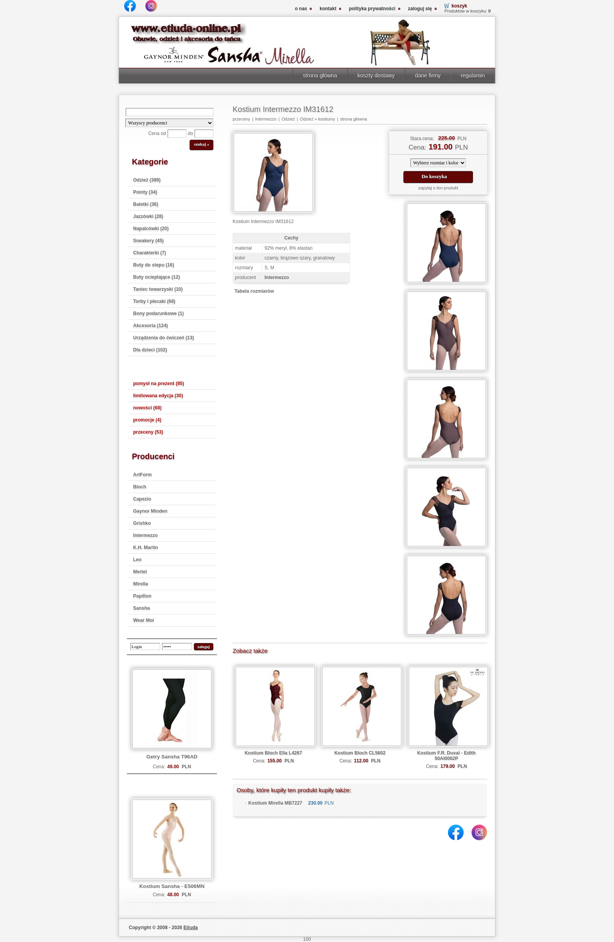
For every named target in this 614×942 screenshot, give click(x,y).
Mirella (140, 584)
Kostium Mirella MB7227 (275, 803)
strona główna (320, 75)
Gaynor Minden (150, 511)
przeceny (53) (148, 432)
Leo (137, 559)
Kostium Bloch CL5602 (360, 753)
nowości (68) (147, 408)
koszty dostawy (376, 75)
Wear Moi (143, 620)
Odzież (288, 119)
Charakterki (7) (149, 253)
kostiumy (326, 119)
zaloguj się (420, 8)
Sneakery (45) (148, 240)
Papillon (142, 596)
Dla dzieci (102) (150, 350)
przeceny (241, 119)
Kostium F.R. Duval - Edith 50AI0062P (446, 755)
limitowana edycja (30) (158, 395)
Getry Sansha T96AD (171, 757)
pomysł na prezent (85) (158, 383)
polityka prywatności (372, 8)
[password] (177, 646)
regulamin (472, 75)
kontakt (328, 8)
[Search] (169, 112)
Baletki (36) (145, 204)
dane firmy (428, 75)
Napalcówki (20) (151, 228)
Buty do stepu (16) (153, 265)
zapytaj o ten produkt (438, 188)
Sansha (141, 608)
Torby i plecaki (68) (154, 301)
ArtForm (142, 474)
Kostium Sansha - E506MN (171, 886)
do (190, 133)
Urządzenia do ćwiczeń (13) (163, 337)
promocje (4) (147, 420)
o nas (301, 8)
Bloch (139, 487)
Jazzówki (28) (148, 216)
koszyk (459, 6)
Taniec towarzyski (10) (158, 289)
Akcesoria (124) (150, 325)
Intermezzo (145, 535)
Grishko (142, 523)
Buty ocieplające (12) (156, 277)
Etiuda (191, 927)
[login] (145, 646)
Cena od (157, 133)
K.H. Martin (145, 547)
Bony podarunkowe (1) (158, 313)
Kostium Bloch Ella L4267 (273, 753)
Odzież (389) (147, 180)
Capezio (142, 499)
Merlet (140, 572)
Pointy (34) (145, 192)
